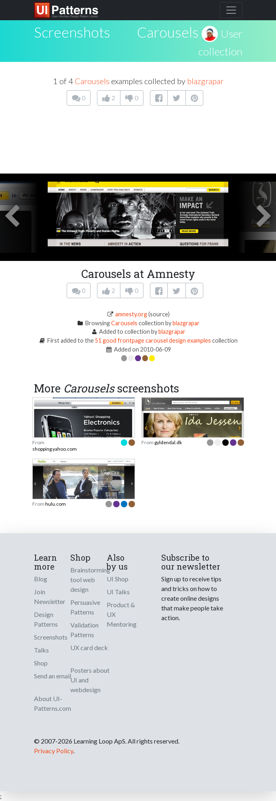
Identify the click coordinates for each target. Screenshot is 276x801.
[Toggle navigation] (231, 10)
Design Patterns (46, 619)
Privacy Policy (53, 750)
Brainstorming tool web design (90, 579)
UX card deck (89, 647)
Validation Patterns (84, 629)
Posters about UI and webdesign (90, 679)
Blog (40, 579)
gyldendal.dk (168, 442)
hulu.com (55, 504)
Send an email (52, 676)
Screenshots (50, 637)
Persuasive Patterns (85, 607)
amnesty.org (131, 314)
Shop (41, 663)
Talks (41, 650)
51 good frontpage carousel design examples (153, 340)
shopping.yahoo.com (54, 449)
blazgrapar (205, 81)
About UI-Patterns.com (52, 703)
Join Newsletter (49, 596)
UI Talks (118, 591)
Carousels (168, 31)
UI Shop (118, 579)
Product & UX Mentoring (122, 614)
